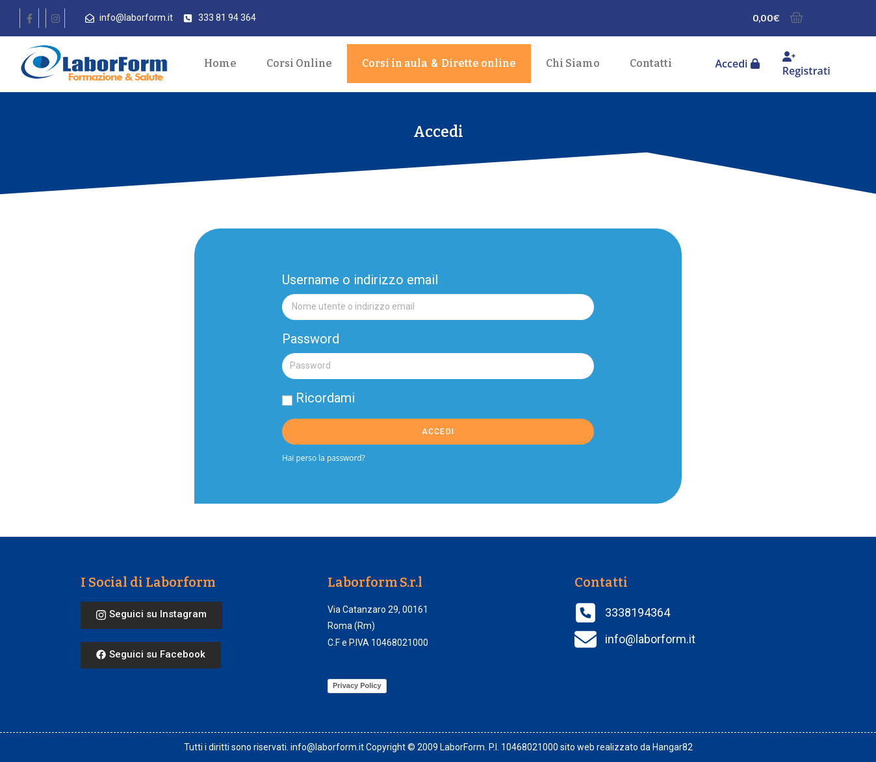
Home (220, 63)
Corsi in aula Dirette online (439, 63)
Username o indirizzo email (360, 280)
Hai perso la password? (323, 457)
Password (310, 339)
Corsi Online (299, 63)
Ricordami (318, 398)
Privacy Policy (357, 685)
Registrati (806, 64)
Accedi (737, 63)
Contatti (651, 63)
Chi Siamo (573, 63)
